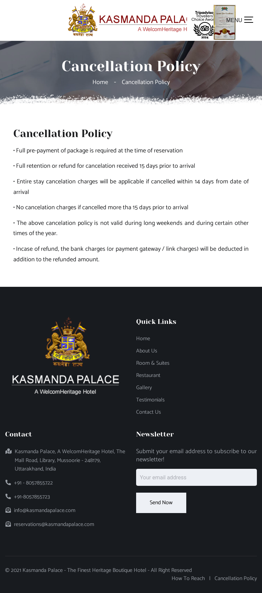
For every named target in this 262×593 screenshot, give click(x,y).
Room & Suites (153, 363)
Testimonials (150, 400)
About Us (146, 351)
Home (101, 82)
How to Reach (188, 579)
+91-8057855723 (32, 497)
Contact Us (148, 412)
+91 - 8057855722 (33, 483)
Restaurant (148, 376)
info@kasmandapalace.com (44, 510)
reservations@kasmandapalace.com (54, 524)
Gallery (144, 388)
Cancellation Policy (236, 579)
